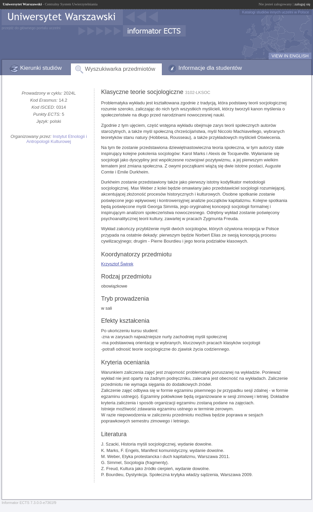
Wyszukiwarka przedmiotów (120, 69)
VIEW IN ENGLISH (290, 55)
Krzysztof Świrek (117, 263)
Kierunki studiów (41, 68)
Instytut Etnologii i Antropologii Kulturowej (57, 139)
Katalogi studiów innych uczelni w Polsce (275, 12)
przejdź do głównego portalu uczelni (31, 28)
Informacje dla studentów (210, 68)
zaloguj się (302, 4)
